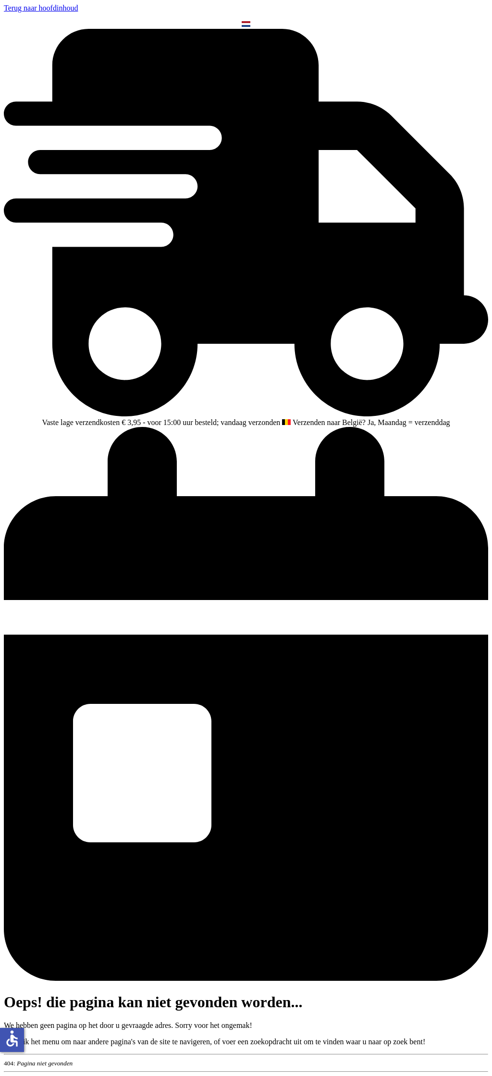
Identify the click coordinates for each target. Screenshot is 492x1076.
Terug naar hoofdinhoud (41, 8)
